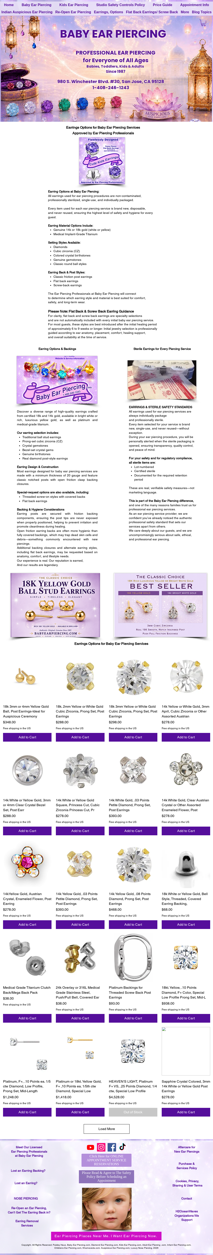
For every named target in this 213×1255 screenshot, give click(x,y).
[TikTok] (122, 1147)
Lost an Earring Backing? (28, 1170)
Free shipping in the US (17, 728)
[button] (203, 23)
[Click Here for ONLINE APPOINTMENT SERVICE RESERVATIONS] (106, 1160)
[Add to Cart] (27, 737)
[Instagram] (101, 1147)
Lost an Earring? (26, 1183)
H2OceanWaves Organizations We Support (187, 1216)
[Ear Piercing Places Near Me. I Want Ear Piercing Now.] (106, 1236)
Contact (186, 1198)
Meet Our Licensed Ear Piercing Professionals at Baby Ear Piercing (29, 1151)
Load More (106, 1129)
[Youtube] (90, 1147)
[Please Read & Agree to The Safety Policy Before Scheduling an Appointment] (106, 1176)
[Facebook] (112, 1147)
